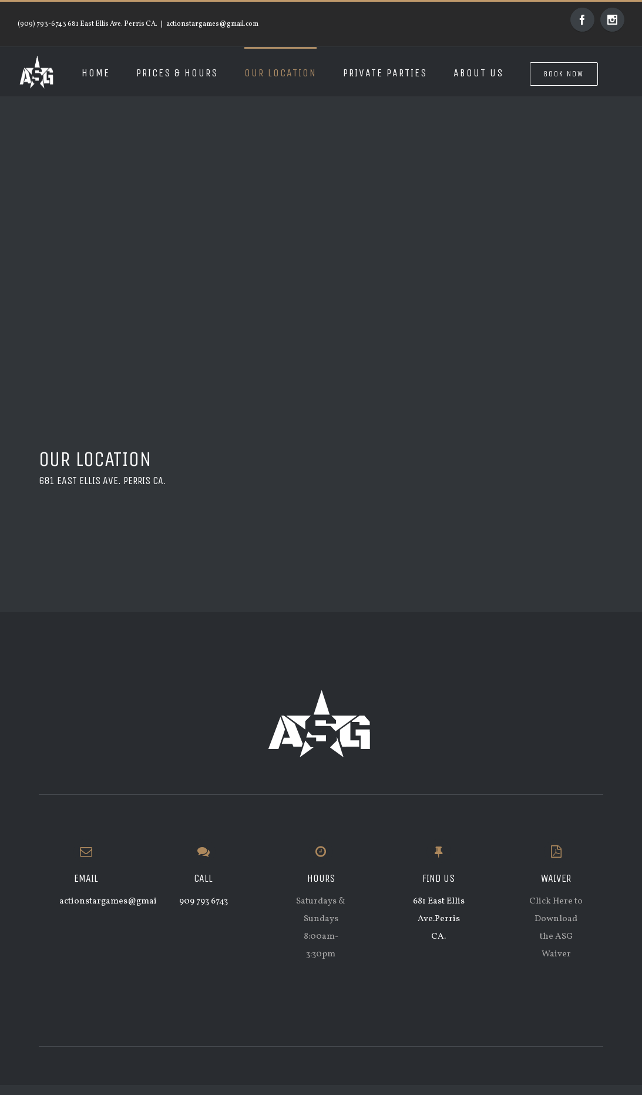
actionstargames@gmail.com (212, 24)
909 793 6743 (203, 901)
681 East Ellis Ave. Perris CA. (102, 480)
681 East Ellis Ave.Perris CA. (439, 919)
